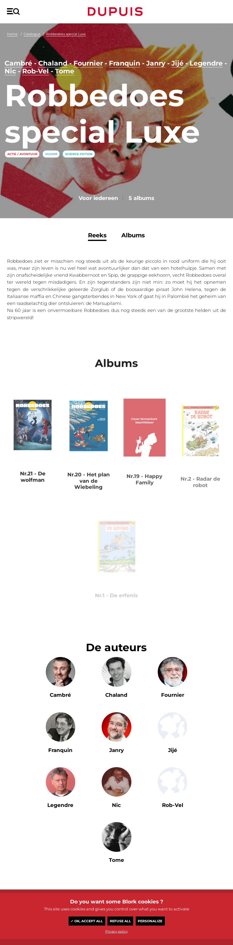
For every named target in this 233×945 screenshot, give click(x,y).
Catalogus (32, 34)
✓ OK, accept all (87, 921)
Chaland (52, 63)
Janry (155, 63)
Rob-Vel (35, 71)
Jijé (177, 63)
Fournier (88, 63)
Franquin (124, 63)
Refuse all (120, 921)
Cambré (18, 63)
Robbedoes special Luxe (66, 34)
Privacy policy (116, 931)
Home (12, 34)
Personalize (150, 921)
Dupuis (116, 11)
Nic (10, 71)
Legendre (206, 63)
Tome (64, 71)
